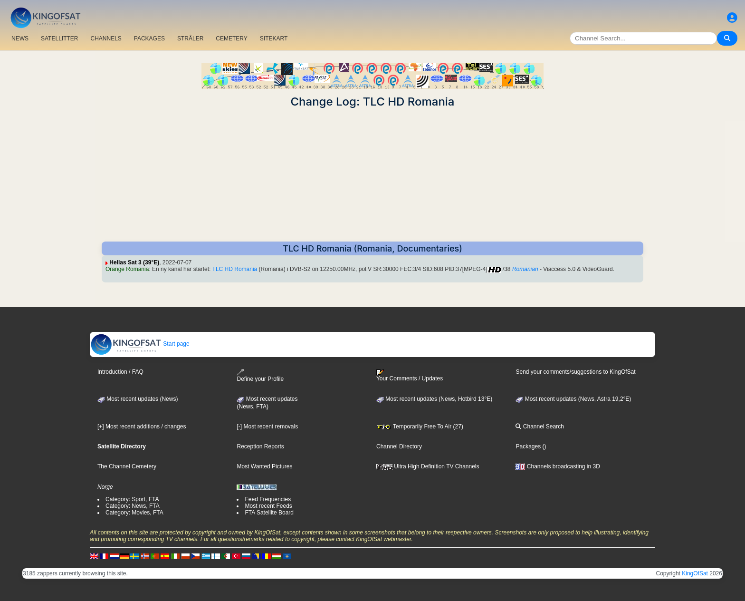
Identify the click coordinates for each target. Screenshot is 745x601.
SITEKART (273, 38)
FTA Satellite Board (269, 512)
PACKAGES (149, 38)
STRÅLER (190, 38)
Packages (528, 446)
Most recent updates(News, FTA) (267, 403)
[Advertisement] (372, 175)
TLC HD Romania (235, 269)
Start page (140, 343)
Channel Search (540, 426)
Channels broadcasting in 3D (558, 466)
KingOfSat (695, 573)
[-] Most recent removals (267, 426)
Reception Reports (260, 446)
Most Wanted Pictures (264, 466)
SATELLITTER (59, 38)
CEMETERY (231, 38)
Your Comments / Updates (409, 375)
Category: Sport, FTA (132, 499)
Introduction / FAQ (120, 371)
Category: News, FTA (132, 506)
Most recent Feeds (268, 506)
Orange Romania (127, 269)
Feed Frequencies (268, 499)
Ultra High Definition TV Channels (427, 466)
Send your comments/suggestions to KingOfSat (575, 371)
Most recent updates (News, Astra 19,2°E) (573, 399)
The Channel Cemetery (126, 466)
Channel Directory (399, 446)
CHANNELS (105, 38)
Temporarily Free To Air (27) (419, 426)
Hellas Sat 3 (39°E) (134, 262)
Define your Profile (260, 375)
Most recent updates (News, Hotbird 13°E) (434, 399)
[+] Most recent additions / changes (141, 426)
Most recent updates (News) (137, 399)
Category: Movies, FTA (134, 512)
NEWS (20, 38)
